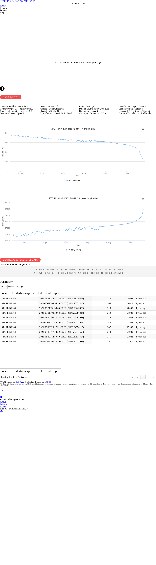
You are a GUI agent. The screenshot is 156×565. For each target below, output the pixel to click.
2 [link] (107, 458)
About (63, 534)
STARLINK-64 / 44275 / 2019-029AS (78, 20)
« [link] (91, 458)
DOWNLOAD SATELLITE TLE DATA (26, 326)
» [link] (148, 458)
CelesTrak (24, 464)
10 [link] (137, 458)
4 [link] (118, 458)
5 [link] (123, 458)
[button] (31, 371)
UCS (52, 464)
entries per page (22, 363)
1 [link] (102, 458)
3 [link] (113, 458)
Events (85, 534)
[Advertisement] (77, 63)
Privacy (74, 534)
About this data (16, 148)
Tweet (8, 488)
